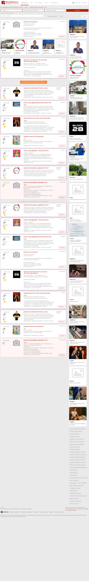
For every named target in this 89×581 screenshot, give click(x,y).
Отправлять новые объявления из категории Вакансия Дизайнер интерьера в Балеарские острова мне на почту (33, 82)
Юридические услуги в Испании (77, 439)
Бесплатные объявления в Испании (77, 428)
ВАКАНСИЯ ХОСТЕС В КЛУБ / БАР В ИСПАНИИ (37, 118)
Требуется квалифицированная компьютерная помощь (77, 261)
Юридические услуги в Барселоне (77, 441)
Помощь (56, 512)
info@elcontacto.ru (72, 510)
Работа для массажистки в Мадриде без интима (77, 424)
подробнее (62, 36)
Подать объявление (14, 512)
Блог (31, 2)
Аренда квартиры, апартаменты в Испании (78, 477)
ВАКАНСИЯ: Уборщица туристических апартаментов (76, 220)
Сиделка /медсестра (74, 301)
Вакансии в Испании (74, 498)
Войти (84, 2)
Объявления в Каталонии (75, 501)
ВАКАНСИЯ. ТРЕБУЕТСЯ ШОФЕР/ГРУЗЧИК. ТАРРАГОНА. (77, 159)
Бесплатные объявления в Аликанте (78, 452)
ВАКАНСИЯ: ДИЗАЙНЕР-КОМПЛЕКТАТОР (35, 182)
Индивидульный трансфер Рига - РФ (60, 53)
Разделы (51, 512)
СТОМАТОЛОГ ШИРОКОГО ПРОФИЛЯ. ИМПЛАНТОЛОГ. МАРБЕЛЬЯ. (34, 53)
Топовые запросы (73, 470)
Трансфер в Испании (74, 434)
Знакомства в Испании (75, 436)
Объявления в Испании (75, 488)
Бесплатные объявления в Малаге (77, 459)
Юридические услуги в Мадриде (77, 444)
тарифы (86, 508)
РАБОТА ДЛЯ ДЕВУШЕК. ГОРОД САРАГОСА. (36, 150)
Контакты (61, 512)
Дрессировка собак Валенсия (76, 179)
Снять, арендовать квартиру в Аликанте (78, 467)
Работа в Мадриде (83, 483)
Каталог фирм (38, 2)
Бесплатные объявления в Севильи (77, 465)
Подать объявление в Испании (76, 485)
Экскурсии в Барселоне (75, 446)
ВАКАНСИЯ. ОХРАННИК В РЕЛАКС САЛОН (36, 88)
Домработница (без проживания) (34, 136)
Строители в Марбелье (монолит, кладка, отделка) (48, 53)
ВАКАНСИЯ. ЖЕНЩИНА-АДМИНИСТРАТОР (19, 53)
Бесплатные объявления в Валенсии (78, 462)
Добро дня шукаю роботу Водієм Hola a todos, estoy (77, 343)
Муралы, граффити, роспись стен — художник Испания (77, 322)
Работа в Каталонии (74, 503)
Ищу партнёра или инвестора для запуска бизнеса (77, 404)
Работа (46, 2)
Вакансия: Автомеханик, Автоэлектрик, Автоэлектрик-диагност (35, 60)
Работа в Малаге (73, 483)
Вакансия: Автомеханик (31, 22)
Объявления (24, 2)
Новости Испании (73, 472)
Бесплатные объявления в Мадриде (77, 457)
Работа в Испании (74, 475)
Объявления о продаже (26, 512)
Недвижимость (54, 2)
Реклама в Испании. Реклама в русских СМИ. (78, 495)
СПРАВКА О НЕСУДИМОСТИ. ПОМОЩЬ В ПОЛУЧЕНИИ (76, 241)
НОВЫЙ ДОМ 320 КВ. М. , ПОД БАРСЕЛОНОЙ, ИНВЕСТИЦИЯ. (6, 53)
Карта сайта (36, 512)
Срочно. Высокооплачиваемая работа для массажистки (76, 281)
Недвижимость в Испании (75, 493)
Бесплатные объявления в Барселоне (78, 454)
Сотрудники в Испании (75, 449)
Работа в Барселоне (74, 480)
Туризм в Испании (74, 490)
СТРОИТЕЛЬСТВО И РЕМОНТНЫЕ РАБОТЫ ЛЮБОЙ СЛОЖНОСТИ (77, 118)
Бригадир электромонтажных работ (78, 199)
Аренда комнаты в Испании (76, 431)
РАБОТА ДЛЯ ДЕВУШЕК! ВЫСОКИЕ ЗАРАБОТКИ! (37, 103)
